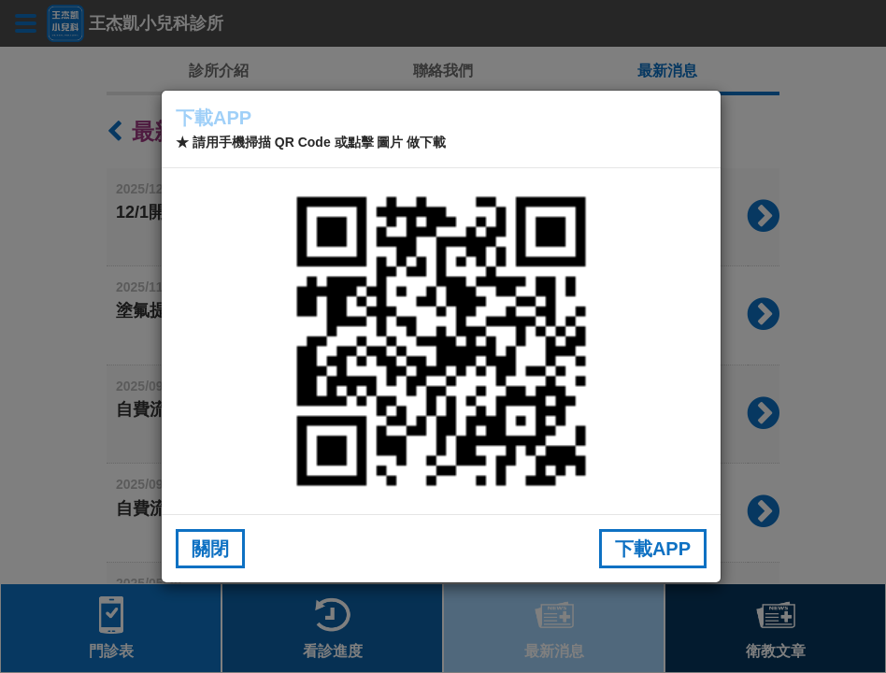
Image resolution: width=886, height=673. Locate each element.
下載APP (653, 548)
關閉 (210, 548)
